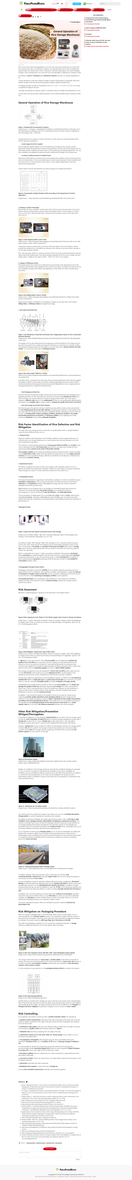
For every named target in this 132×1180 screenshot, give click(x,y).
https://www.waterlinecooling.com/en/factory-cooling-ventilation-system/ (52, 808)
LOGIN (109, 10)
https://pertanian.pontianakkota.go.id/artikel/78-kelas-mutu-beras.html (52, 198)
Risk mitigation (50, 1143)
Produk (94, 1176)
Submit (78, 1159)
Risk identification (41, 1143)
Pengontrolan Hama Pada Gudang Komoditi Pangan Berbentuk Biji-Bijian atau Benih (98, 20)
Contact (77, 4)
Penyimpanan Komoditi (93, 24)
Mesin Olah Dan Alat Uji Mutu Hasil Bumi (98, 46)
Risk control (58, 1143)
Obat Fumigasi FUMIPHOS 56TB (96, 28)
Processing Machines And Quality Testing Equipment (41, 10)
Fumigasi (89, 34)
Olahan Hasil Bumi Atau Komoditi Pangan (81, 1176)
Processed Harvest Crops (82, 10)
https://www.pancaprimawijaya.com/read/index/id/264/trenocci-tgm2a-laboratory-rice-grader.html (49, 376)
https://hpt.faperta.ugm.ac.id (37, 998)
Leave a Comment (49, 1149)
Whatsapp (87, 4)
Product (96, 10)
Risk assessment (31, 1143)
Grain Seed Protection (65, 10)
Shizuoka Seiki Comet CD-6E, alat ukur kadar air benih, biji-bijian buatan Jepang (98, 42)
